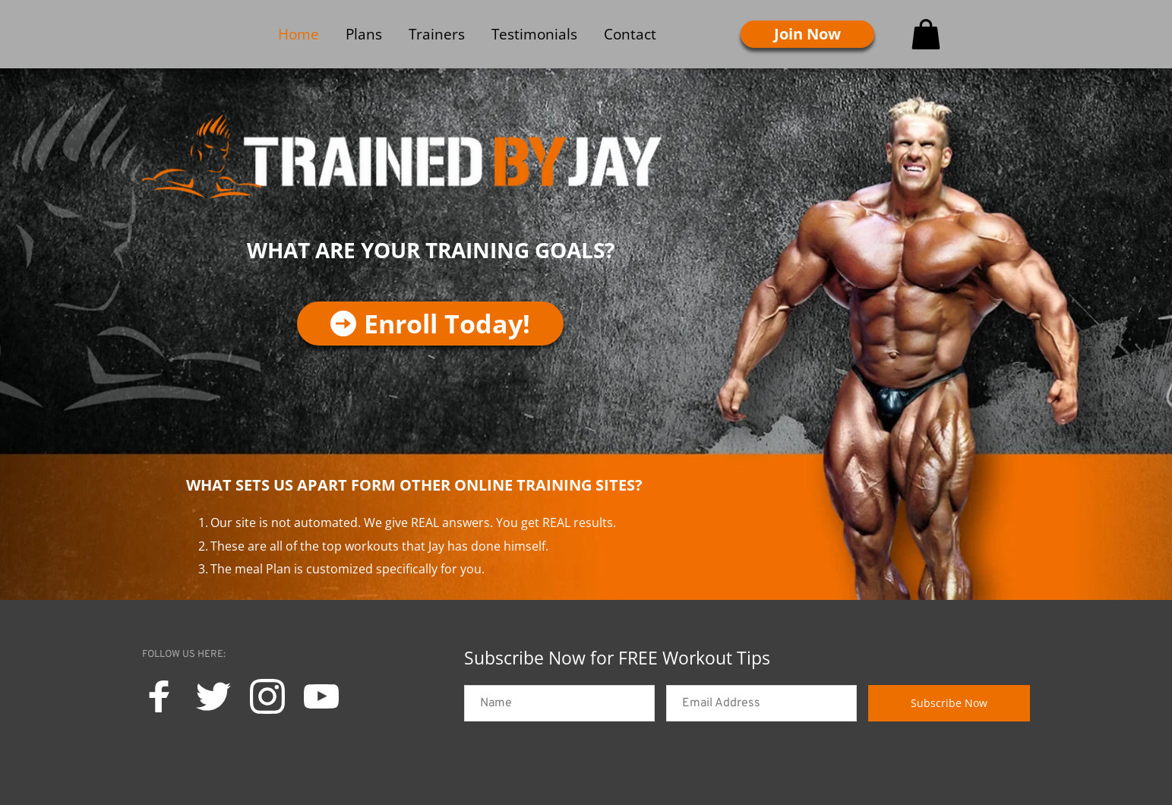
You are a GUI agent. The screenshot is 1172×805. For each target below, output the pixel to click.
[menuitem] (298, 34)
